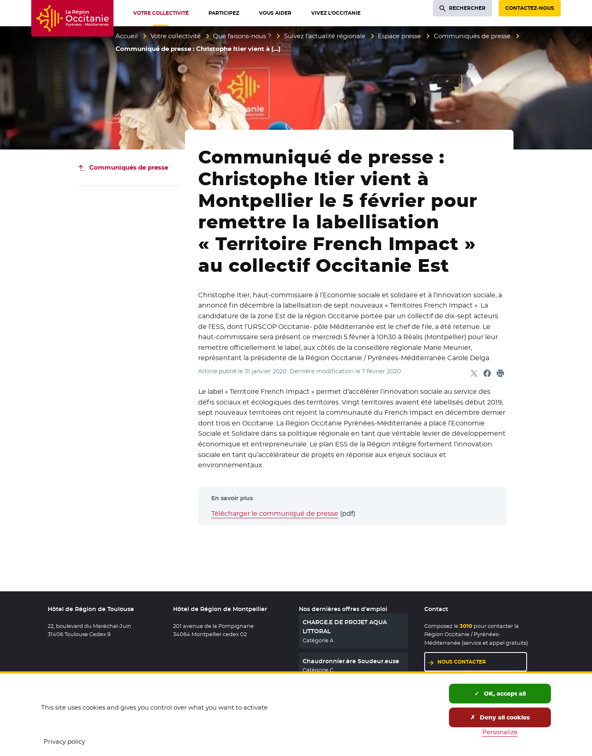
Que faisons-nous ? (242, 36)
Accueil (127, 36)
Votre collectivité (175, 36)
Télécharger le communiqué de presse (274, 513)
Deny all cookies (500, 717)
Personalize (500, 732)
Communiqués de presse (472, 36)
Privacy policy (64, 741)
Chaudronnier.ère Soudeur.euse (351, 661)
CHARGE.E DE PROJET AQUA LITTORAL (345, 626)
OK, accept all (500, 693)
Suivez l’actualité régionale (324, 36)
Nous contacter (461, 662)
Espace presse (399, 36)
